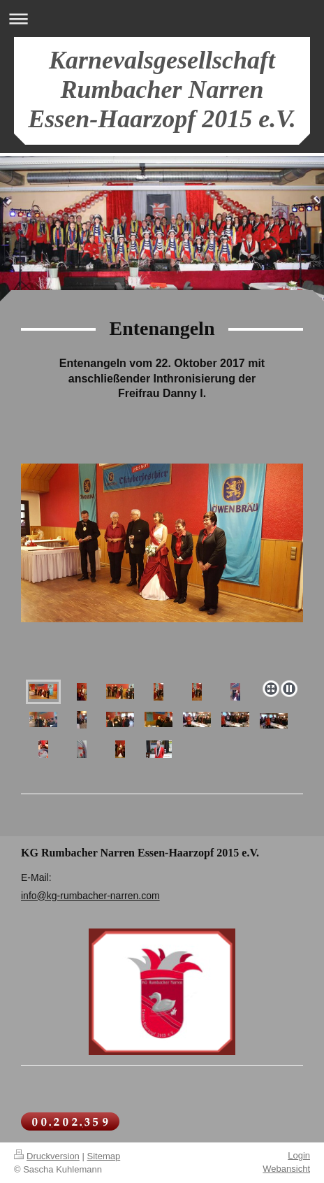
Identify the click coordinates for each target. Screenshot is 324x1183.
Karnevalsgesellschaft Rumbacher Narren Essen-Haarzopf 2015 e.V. (161, 89)
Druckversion (47, 1156)
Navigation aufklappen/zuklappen (162, 18)
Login (299, 1155)
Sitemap (104, 1156)
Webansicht (286, 1168)
